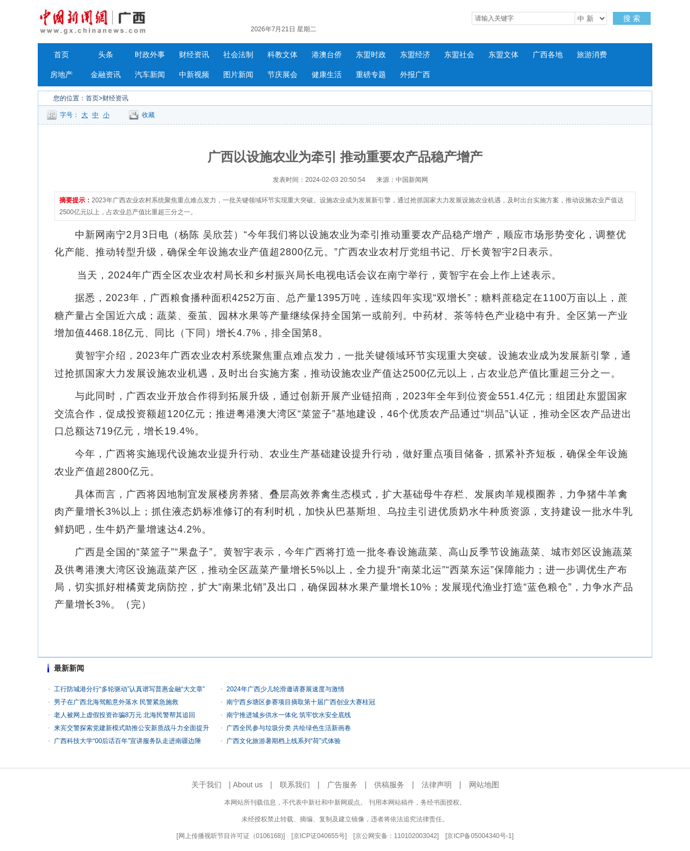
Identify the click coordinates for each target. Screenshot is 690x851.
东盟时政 (371, 55)
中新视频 (194, 75)
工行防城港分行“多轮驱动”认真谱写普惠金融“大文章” (129, 689)
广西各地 (548, 55)
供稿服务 (389, 784)
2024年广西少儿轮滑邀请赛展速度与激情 (285, 689)
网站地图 (484, 784)
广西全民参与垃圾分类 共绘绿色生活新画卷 (288, 728)
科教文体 (282, 55)
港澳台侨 (327, 55)
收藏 (148, 115)
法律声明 (437, 784)
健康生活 (327, 75)
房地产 (61, 75)
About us (248, 784)
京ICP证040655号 (319, 836)
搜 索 (631, 18)
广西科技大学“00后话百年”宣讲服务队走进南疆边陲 (127, 741)
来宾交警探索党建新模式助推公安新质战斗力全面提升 (131, 728)
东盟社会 (459, 55)
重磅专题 (371, 75)
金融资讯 (106, 75)
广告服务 (342, 784)
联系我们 (295, 784)
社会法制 (238, 55)
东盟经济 (415, 55)
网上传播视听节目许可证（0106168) (231, 836)
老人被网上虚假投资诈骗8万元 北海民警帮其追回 (124, 715)
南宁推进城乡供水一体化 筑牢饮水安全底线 (288, 715)
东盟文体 (503, 55)
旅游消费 (592, 55)
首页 (61, 55)
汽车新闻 (150, 75)
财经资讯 (194, 55)
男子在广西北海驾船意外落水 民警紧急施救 (116, 702)
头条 (105, 55)
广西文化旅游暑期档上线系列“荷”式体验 (283, 741)
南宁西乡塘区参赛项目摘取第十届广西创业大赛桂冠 (300, 702)
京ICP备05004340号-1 (479, 836)
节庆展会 (282, 75)
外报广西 (415, 75)
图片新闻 (238, 75)
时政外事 (150, 55)
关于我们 (206, 784)
